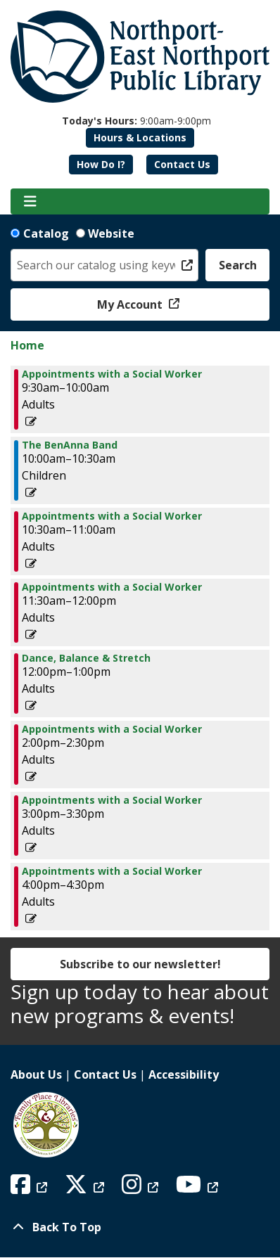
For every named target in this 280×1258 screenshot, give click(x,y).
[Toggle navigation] (30, 202)
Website (111, 233)
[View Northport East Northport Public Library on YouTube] (199, 1188)
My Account (131, 304)
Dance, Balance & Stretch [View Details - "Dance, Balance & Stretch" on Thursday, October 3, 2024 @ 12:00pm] (86, 658)
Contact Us (182, 164)
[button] (136, 120)
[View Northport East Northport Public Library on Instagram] (142, 1188)
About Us (36, 1074)
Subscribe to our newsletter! (140, 964)
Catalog (46, 233)
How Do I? (101, 164)
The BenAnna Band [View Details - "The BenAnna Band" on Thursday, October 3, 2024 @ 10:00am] (69, 445)
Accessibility (183, 1074)
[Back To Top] (140, 1227)
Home (27, 345)
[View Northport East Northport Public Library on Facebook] (31, 1188)
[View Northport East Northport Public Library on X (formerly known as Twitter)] (86, 1188)
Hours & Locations (140, 137)
